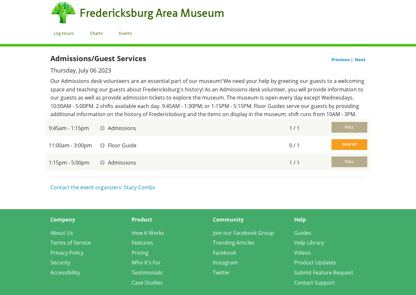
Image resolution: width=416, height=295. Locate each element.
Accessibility (65, 272)
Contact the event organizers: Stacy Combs (102, 187)
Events (125, 33)
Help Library (309, 242)
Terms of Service (70, 242)
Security (60, 262)
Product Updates (315, 262)
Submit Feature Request (323, 272)
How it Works (148, 232)
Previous (341, 59)
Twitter (221, 272)
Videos (302, 252)
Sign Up (349, 144)
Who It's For (146, 262)
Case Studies (147, 282)
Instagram (225, 262)
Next (360, 59)
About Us (61, 232)
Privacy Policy (67, 252)
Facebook (224, 252)
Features (142, 242)
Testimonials (147, 272)
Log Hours (64, 33)
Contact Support (314, 282)
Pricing (140, 252)
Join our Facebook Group (243, 232)
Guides (302, 232)
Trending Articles (233, 242)
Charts (96, 33)
